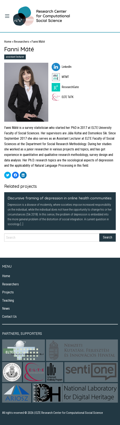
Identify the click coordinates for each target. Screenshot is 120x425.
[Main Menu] (7, 16)
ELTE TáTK (62, 97)
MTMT (60, 77)
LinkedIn (61, 67)
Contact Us (9, 317)
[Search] (51, 237)
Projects (8, 292)
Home (7, 42)
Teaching (8, 300)
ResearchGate (65, 87)
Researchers (21, 42)
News (6, 308)
